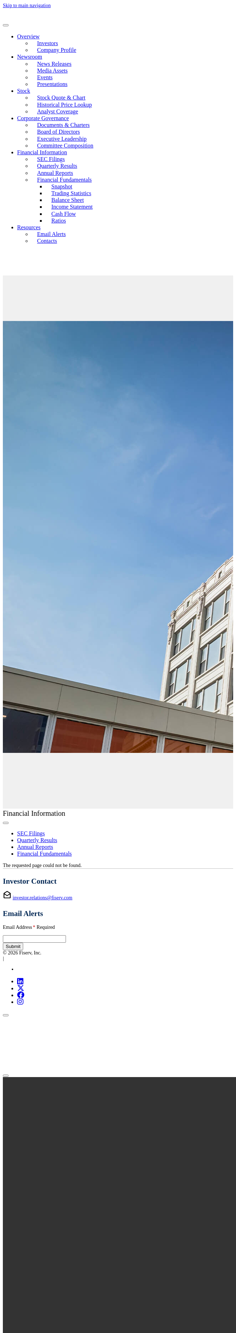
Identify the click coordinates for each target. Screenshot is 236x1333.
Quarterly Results (57, 166)
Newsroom (29, 57)
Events (45, 77)
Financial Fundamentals (64, 180)
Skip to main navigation (27, 5)
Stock (23, 91)
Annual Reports (55, 173)
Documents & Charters (63, 125)
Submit (13, 946)
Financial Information (42, 152)
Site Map (26, 969)
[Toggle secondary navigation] (6, 823)
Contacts (47, 241)
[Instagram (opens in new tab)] (20, 1002)
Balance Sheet (67, 200)
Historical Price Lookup (64, 105)
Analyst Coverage (57, 111)
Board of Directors (58, 132)
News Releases (54, 64)
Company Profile (56, 50)
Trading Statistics (71, 193)
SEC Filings (51, 159)
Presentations (52, 84)
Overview (28, 36)
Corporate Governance (43, 118)
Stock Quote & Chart (61, 98)
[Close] (6, 1015)
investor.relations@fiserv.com (43, 897)
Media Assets (52, 71)
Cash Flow (63, 214)
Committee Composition (65, 146)
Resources (29, 227)
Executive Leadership (62, 139)
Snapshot (61, 186)
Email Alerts (51, 234)
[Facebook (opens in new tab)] (20, 995)
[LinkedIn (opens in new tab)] (20, 981)
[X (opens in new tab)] (20, 988)
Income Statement (72, 207)
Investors (47, 43)
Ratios (58, 221)
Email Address (29, 927)
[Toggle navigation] (6, 25)
